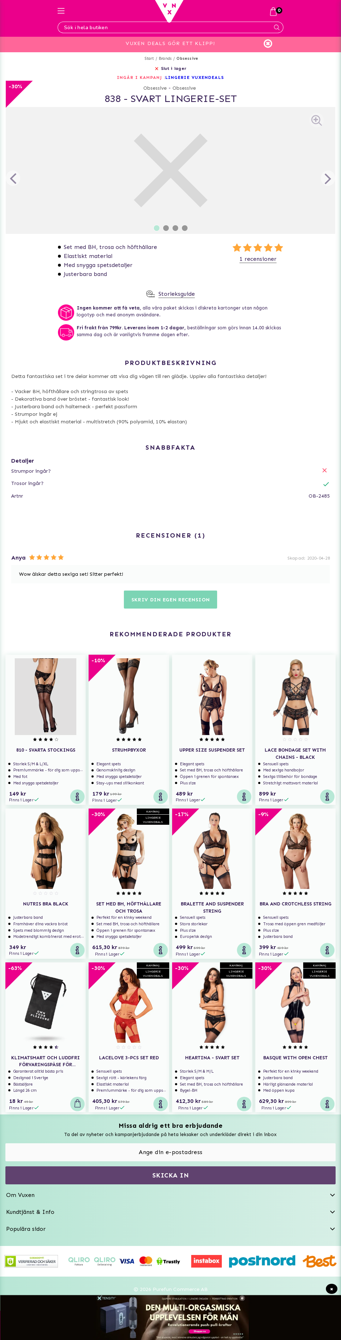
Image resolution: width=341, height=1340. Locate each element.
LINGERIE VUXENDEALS (194, 77)
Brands (165, 58)
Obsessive (187, 58)
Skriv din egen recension (170, 600)
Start (149, 58)
